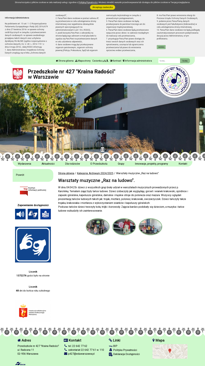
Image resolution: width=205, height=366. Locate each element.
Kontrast (115, 60)
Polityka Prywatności (123, 350)
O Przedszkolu (98, 163)
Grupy (121, 163)
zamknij (161, 47)
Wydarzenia (24, 163)
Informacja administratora (137, 60)
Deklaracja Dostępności (124, 354)
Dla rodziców (72, 163)
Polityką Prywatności (88, 2)
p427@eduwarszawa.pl (79, 353)
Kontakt (183, 163)
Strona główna (65, 60)
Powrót (20, 174)
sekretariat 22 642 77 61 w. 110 (84, 349)
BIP (113, 346)
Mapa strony (83, 60)
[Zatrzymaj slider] (102, 149)
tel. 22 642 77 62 (75, 346)
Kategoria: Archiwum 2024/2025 (95, 173)
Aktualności (48, 163)
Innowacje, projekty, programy (151, 163)
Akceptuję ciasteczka (102, 7)
